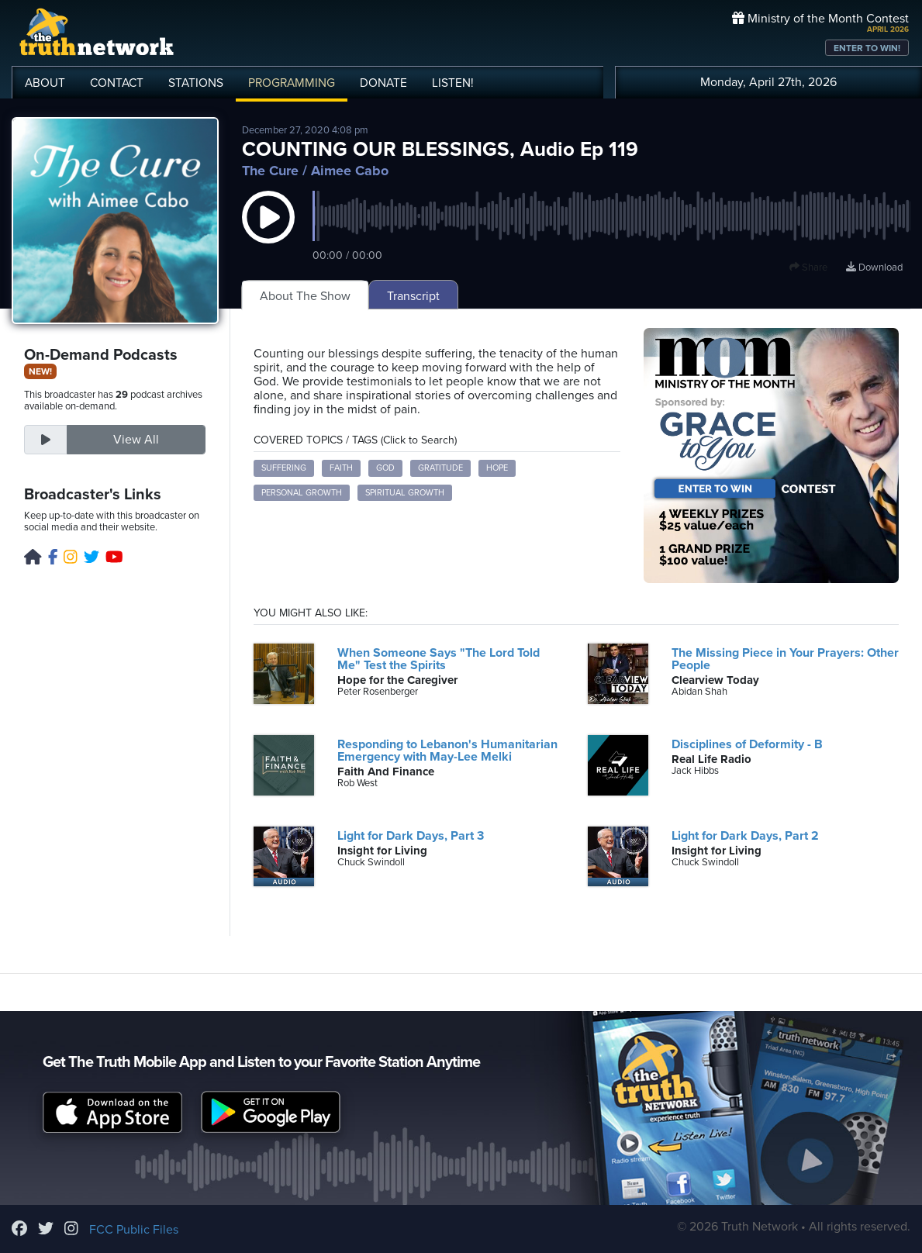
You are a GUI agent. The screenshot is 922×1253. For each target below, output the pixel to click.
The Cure (270, 170)
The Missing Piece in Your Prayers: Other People (785, 659)
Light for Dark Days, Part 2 (745, 836)
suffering (283, 468)
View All (136, 439)
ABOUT (45, 83)
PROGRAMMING (291, 83)
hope (497, 468)
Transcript (413, 296)
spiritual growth (404, 493)
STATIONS (195, 83)
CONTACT (116, 83)
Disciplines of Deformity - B (747, 744)
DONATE (383, 83)
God (385, 468)
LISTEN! (453, 83)
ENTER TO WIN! (867, 48)
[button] (268, 232)
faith (341, 468)
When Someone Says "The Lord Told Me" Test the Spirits (438, 659)
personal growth (301, 493)
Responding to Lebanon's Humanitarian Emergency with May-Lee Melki (447, 751)
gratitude (440, 468)
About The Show (305, 296)
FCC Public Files (133, 1229)
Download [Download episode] (874, 267)
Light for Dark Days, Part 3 (410, 836)
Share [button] (808, 267)
